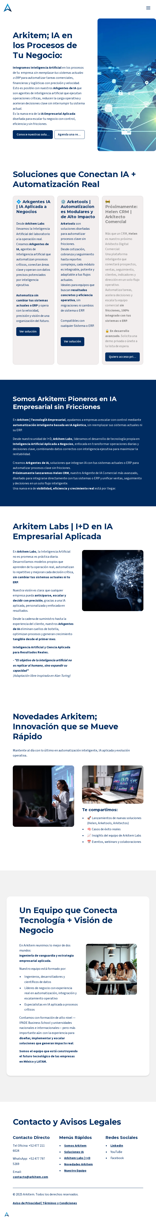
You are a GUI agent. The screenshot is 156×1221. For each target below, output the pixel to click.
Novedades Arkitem (78, 1169)
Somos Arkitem (75, 1151)
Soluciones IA (74, 1157)
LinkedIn (116, 1151)
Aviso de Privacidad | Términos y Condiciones (45, 1206)
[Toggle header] (148, 7)
